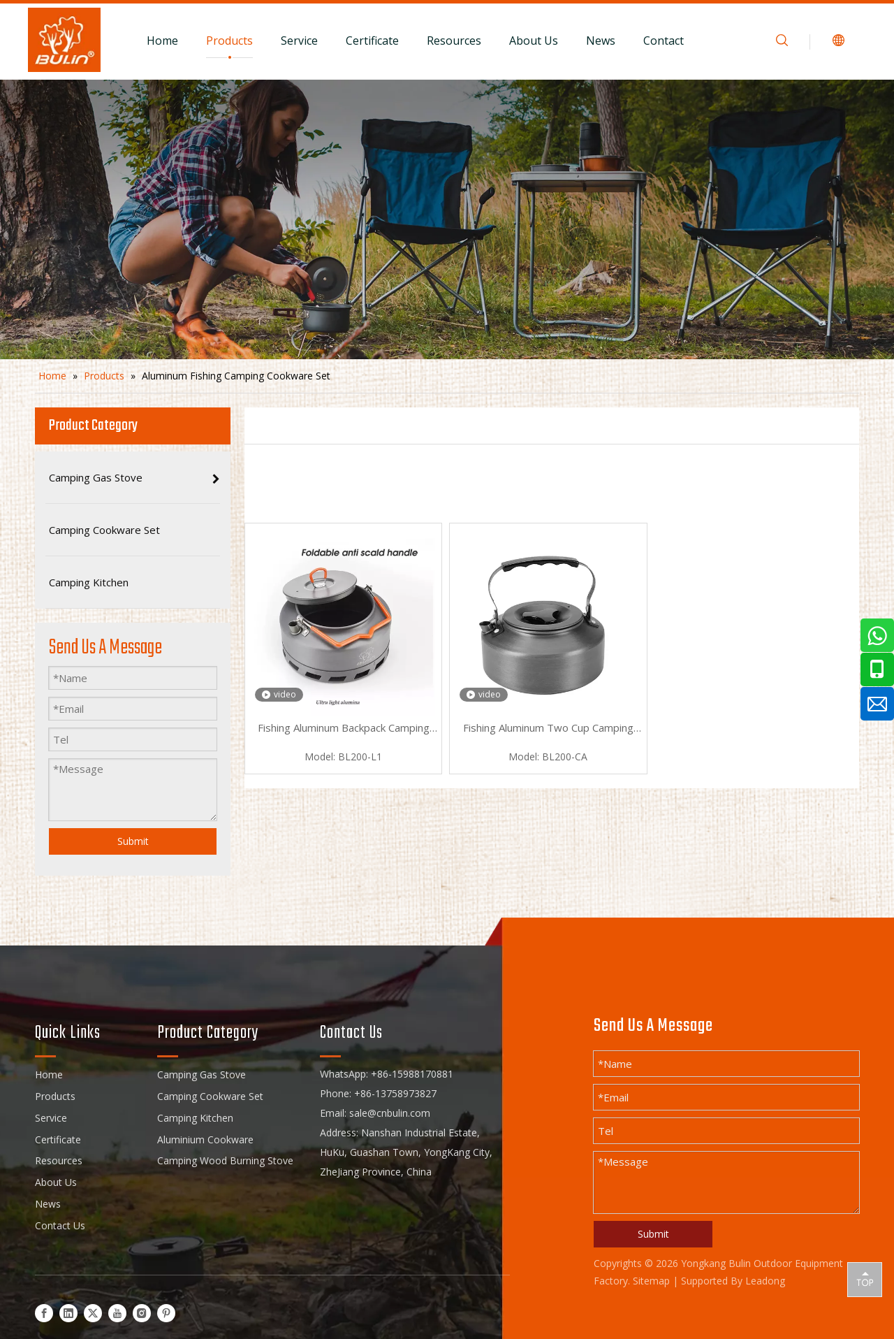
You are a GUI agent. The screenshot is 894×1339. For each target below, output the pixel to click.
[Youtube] (117, 1312)
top (865, 1279)
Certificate (372, 40)
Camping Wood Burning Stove (225, 1160)
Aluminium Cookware (205, 1139)
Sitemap (651, 1280)
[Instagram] (142, 1312)
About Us (533, 40)
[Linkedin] (68, 1312)
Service (299, 40)
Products (229, 40)
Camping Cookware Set (210, 1096)
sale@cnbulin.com (389, 1113)
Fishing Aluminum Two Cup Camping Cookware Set (548, 729)
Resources (454, 40)
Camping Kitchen (195, 1117)
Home (162, 40)
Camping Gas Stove (201, 1074)
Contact (663, 40)
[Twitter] (93, 1312)
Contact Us (60, 1225)
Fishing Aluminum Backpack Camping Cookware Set (344, 729)
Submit (133, 841)
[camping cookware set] (447, 219)
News (600, 40)
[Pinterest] (166, 1312)
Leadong (765, 1280)
